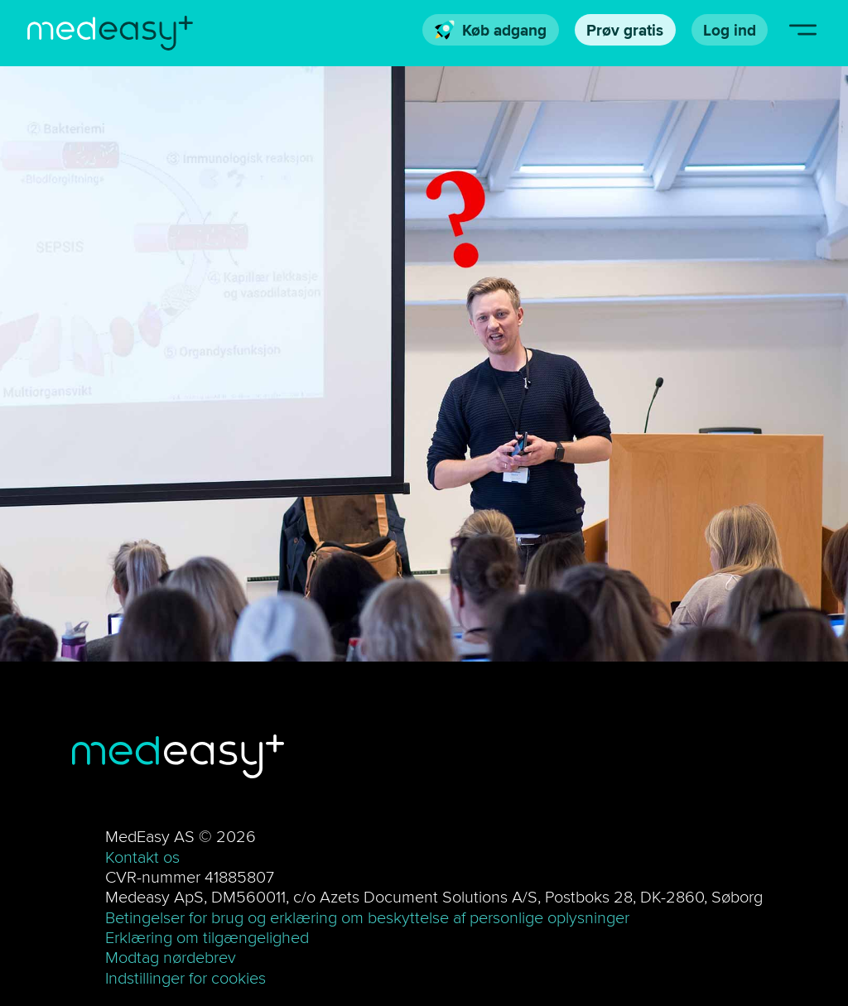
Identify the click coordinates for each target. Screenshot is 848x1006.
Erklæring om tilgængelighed (207, 937)
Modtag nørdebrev (170, 957)
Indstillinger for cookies (185, 977)
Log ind (729, 29)
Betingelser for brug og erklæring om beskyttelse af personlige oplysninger (367, 917)
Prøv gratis (624, 29)
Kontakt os (142, 856)
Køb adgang (491, 29)
